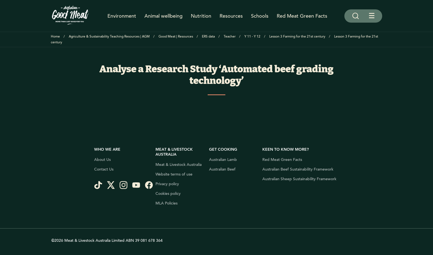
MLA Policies (166, 203)
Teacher (230, 36)
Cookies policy (168, 194)
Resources (231, 16)
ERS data (208, 36)
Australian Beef (222, 169)
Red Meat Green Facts (302, 16)
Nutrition (201, 16)
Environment (121, 16)
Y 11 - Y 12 (252, 36)
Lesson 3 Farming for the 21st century (297, 36)
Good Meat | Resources (176, 36)
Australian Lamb (223, 160)
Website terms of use (173, 174)
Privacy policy (167, 184)
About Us (102, 160)
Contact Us (103, 169)
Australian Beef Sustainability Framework (297, 169)
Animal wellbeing (163, 16)
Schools (259, 16)
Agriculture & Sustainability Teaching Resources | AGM (109, 36)
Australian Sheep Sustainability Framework (299, 179)
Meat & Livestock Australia (178, 165)
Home (55, 36)
